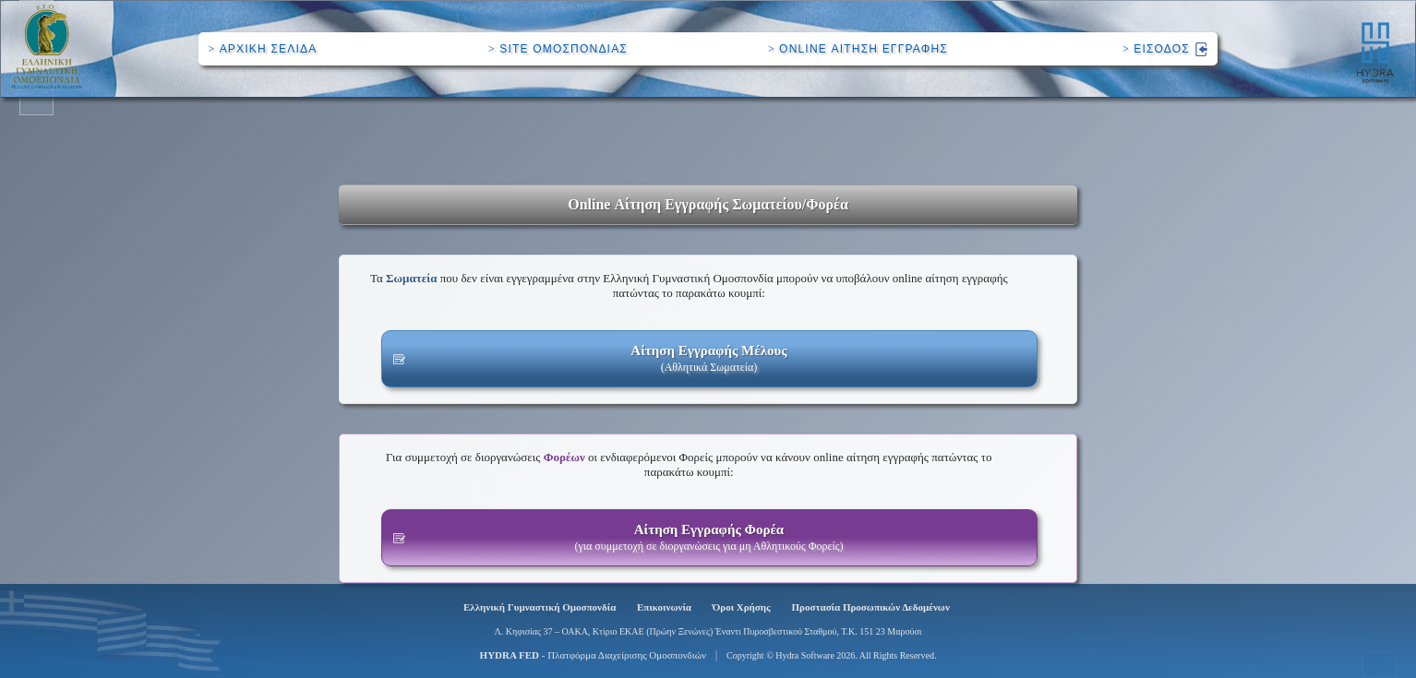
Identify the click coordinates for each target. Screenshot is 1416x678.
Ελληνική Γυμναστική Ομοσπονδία (539, 607)
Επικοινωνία (664, 607)
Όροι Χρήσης (742, 607)
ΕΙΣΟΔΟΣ (1164, 48)
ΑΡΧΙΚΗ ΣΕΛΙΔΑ (262, 48)
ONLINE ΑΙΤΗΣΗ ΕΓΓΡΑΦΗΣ (858, 48)
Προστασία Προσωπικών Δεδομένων (871, 607)
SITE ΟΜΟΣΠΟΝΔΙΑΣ (558, 48)
